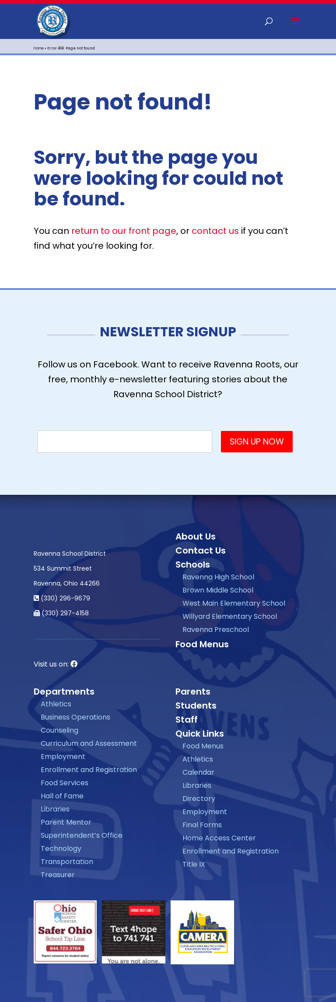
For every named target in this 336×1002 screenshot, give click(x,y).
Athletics (56, 704)
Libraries (55, 809)
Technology (61, 848)
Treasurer (58, 875)
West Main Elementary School (233, 603)
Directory (198, 799)
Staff (186, 719)
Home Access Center (219, 838)
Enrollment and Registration (89, 770)
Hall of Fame (62, 796)
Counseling (59, 730)
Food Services (64, 783)
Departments (64, 691)
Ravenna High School (218, 577)
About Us (195, 536)
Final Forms (202, 825)
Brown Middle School (217, 590)
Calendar (198, 772)
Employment (63, 757)
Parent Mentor (66, 822)
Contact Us (200, 550)
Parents (192, 691)
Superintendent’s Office (81, 835)
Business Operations (75, 717)
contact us (215, 231)
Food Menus (202, 644)
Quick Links (199, 733)
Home (39, 48)
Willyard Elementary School (229, 616)
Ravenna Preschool (215, 629)
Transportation (67, 862)
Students (196, 705)
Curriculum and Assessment (89, 743)
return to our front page (123, 231)
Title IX (193, 864)
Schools (192, 564)
